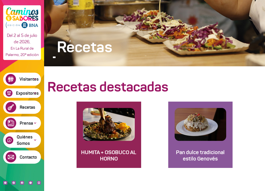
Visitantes (29, 79)
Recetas (27, 107)
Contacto (28, 157)
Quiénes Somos (24, 140)
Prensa (26, 123)
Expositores (27, 93)
